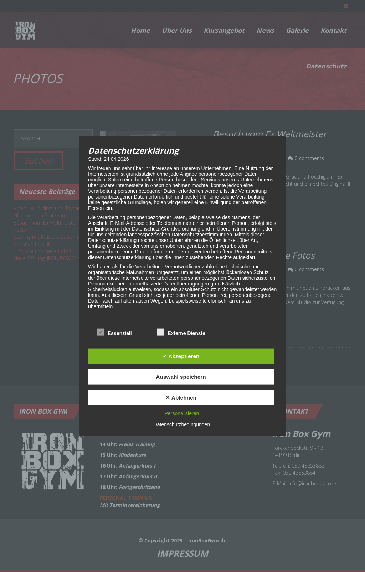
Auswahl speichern (181, 376)
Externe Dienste (181, 332)
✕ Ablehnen (180, 397)
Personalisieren (182, 413)
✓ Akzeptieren (181, 356)
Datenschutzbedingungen (182, 424)
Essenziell (114, 332)
